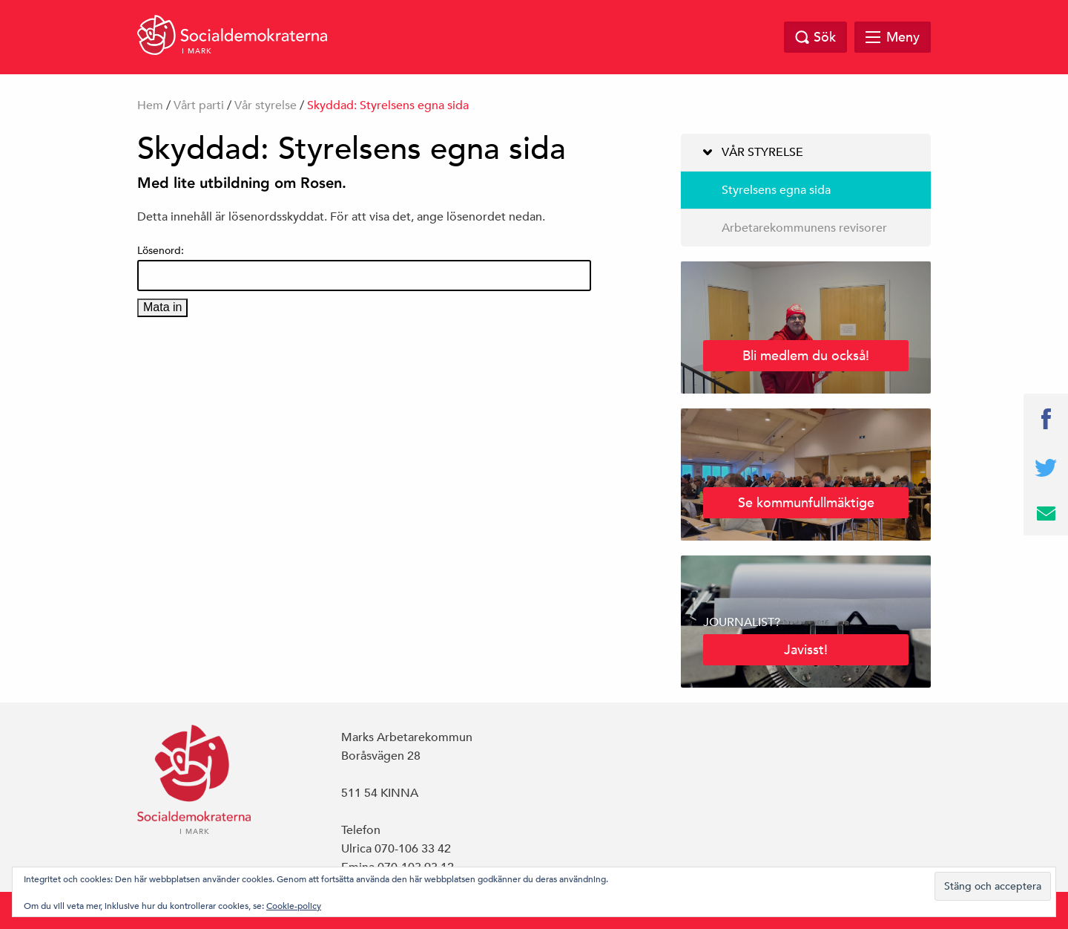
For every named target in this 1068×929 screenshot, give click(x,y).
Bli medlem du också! (805, 355)
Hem (150, 105)
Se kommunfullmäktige (806, 502)
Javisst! (806, 649)
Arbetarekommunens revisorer (804, 228)
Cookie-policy (293, 905)
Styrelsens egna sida (776, 190)
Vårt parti (199, 105)
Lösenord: (364, 267)
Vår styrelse (265, 105)
